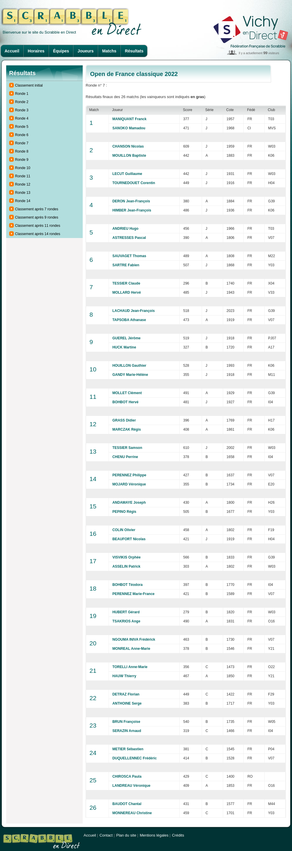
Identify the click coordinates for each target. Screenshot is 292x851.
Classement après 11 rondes (37, 226)
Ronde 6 (21, 135)
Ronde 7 (21, 143)
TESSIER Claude (126, 283)
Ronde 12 (22, 184)
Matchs (109, 51)
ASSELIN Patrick (126, 566)
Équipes (61, 51)
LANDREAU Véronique (131, 786)
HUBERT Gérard (126, 612)
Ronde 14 (22, 201)
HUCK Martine (124, 347)
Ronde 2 (21, 102)
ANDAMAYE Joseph (129, 502)
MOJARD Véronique (129, 484)
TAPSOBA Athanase (129, 320)
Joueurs (86, 51)
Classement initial (29, 85)
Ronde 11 (22, 176)
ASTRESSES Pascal (129, 238)
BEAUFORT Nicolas (129, 539)
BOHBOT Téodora (127, 585)
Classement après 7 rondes (36, 209)
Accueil (12, 51)
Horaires (36, 51)
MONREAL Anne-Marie (131, 649)
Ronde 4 (21, 118)
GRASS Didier (124, 420)
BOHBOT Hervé (125, 402)
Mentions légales (154, 835)
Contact (106, 835)
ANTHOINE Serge (127, 703)
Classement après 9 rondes (36, 217)
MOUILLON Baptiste (129, 155)
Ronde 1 (21, 94)
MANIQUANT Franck (129, 119)
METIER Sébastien (127, 749)
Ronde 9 (21, 160)
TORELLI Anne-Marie (129, 667)
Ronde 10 (22, 168)
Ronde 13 (22, 193)
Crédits (178, 835)
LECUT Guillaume (127, 174)
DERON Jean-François (131, 201)
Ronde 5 (21, 127)
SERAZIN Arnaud (126, 731)
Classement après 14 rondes (37, 234)
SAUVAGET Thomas (129, 256)
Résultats (134, 51)
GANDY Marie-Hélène (130, 375)
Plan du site (126, 835)
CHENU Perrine (125, 457)
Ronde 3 (21, 110)
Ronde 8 (21, 151)
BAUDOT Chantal (127, 804)
